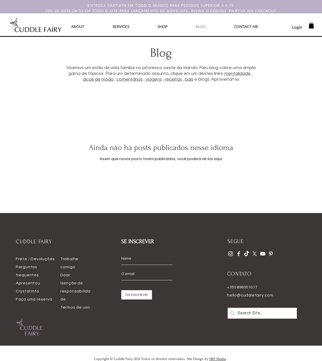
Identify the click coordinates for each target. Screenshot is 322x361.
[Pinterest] (271, 254)
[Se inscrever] (136, 294)
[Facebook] (238, 254)
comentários (129, 79)
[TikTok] (247, 254)
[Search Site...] (261, 313)
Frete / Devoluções (35, 259)
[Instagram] (230, 254)
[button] (311, 25)
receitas (173, 79)
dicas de (91, 79)
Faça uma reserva (34, 299)
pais (189, 79)
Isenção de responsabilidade (75, 291)
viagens (154, 79)
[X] (255, 254)
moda (107, 79)
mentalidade (237, 73)
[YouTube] (263, 254)
